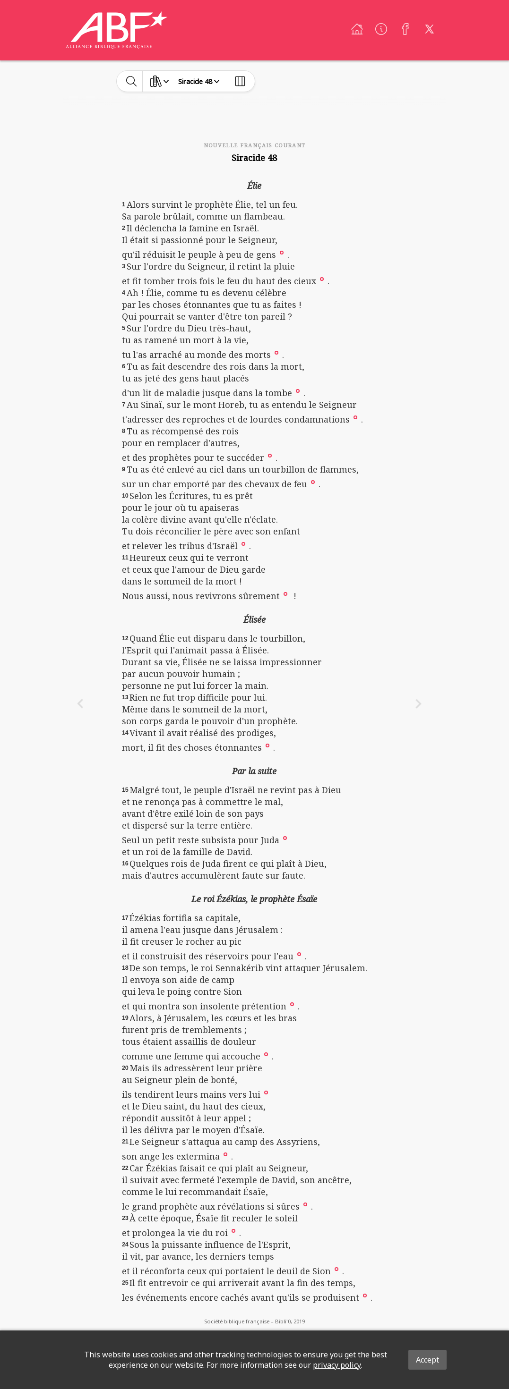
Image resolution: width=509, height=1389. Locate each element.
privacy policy (337, 1365)
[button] (281, 251)
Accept (427, 1360)
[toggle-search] (132, 81)
